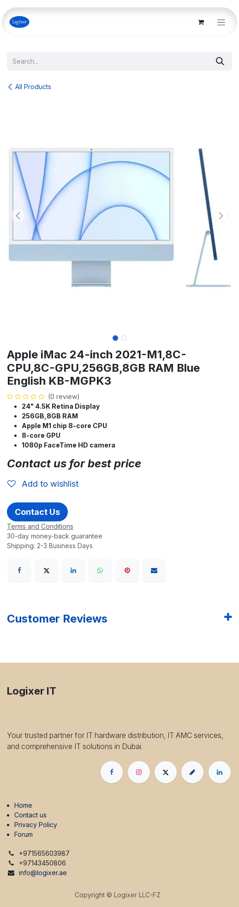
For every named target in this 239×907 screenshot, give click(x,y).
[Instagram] (139, 772)
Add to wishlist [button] (42, 484)
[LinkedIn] (73, 570)
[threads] (192, 772)
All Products (29, 87)
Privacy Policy (35, 824)
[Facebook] (19, 570)
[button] (18, 215)
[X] (47, 570)
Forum (23, 834)
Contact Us (37, 512)
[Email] (154, 570)
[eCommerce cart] (200, 22)
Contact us (30, 815)
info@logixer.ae (43, 873)
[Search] (220, 61)
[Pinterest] (127, 570)
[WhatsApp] (100, 570)
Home (23, 805)
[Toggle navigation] (221, 22)
